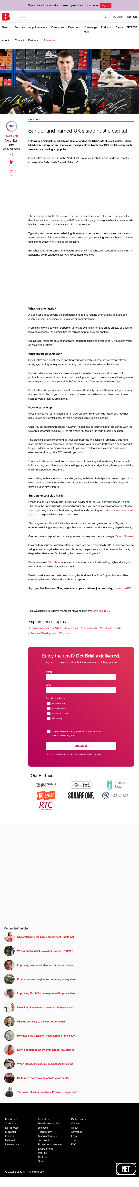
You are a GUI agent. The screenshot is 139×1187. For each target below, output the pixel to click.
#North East (71, 628)
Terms (75, 1140)
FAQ (73, 1144)
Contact (19, 40)
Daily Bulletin (79, 1119)
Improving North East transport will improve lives (39, 993)
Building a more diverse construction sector (36, 1078)
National (10, 1140)
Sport (41, 1161)
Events (119, 27)
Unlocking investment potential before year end (39, 1007)
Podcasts (106, 27)
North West (11, 1127)
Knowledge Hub (90, 29)
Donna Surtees (124, 536)
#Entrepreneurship (39, 628)
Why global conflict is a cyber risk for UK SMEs (38, 951)
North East (11, 1119)
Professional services (50, 1144)
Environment (45, 1148)
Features (73, 27)
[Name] (81, 677)
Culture (42, 1157)
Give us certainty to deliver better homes (35, 1021)
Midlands (10, 1131)
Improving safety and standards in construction (38, 965)
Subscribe (81, 745)
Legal (74, 1136)
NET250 (132, 27)
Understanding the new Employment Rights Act (39, 937)
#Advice (57, 628)
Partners (33, 40)
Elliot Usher (54, 562)
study (37, 216)
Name (49, 671)
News (5, 27)
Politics (42, 1152)
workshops (108, 510)
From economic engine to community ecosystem (40, 979)
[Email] (81, 690)
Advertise (49, 40)
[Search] (105, 17)
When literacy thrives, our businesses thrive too (38, 1064)
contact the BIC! (123, 588)
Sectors (18, 27)
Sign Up (106, 5)
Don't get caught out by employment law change (39, 1049)
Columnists (57, 27)
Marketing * (57, 718)
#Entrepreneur (89, 628)
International (12, 1144)
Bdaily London (59, 703)
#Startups (64, 633)
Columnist (34, 119)
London (9, 1136)
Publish (118, 16)
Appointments (37, 27)
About (5, 40)
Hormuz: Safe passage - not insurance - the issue (39, 1035)
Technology (45, 1131)
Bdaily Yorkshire (60, 713)
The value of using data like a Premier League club (40, 1092)
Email (48, 684)
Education (44, 1119)
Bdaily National (59, 708)
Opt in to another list (56, 698)
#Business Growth (110, 628)
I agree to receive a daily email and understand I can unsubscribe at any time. (77, 733)
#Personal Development (42, 633)
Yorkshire (10, 1123)
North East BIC (11, 142)
